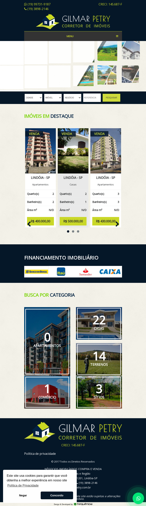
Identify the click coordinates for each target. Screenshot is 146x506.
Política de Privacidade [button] (23, 485)
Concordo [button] (56, 495)
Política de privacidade (40, 454)
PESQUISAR (111, 98)
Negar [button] (23, 495)
